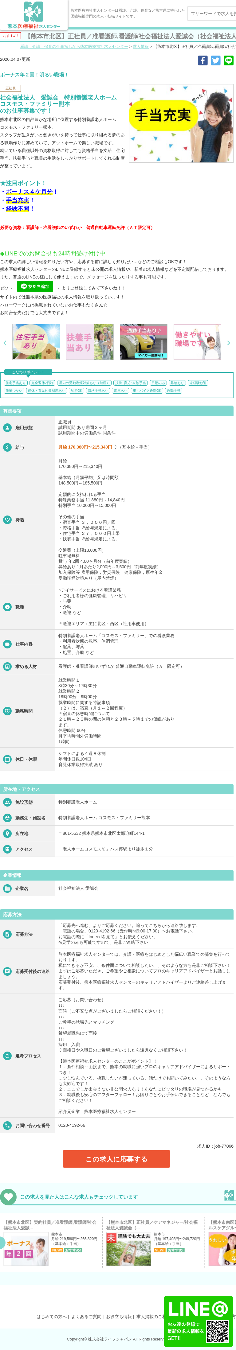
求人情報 (141, 46)
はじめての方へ (52, 1316)
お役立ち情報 (119, 1316)
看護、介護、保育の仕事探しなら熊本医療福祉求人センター (74, 46)
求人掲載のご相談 (153, 1316)
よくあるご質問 (86, 1316)
